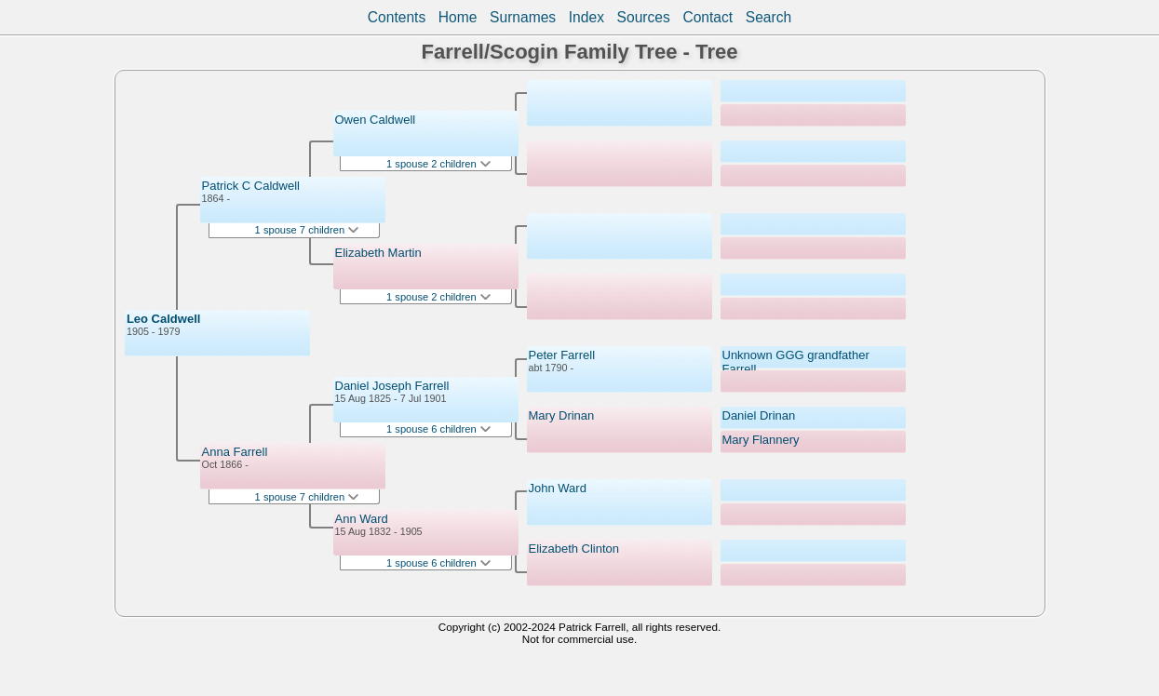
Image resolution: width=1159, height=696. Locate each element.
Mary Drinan (562, 415)
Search (768, 17)
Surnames (523, 17)
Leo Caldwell (163, 319)
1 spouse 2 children (438, 163)
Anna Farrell (235, 452)
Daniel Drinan (759, 415)
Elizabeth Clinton (574, 548)
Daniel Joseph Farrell (392, 386)
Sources (643, 17)
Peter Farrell (562, 355)
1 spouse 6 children (438, 429)
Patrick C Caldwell (251, 186)
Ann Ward (361, 519)
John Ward (557, 488)
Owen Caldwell (375, 120)
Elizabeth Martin (378, 253)
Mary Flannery (761, 440)
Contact (707, 17)
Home (458, 17)
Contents (396, 17)
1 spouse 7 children (307, 229)
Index (586, 17)
